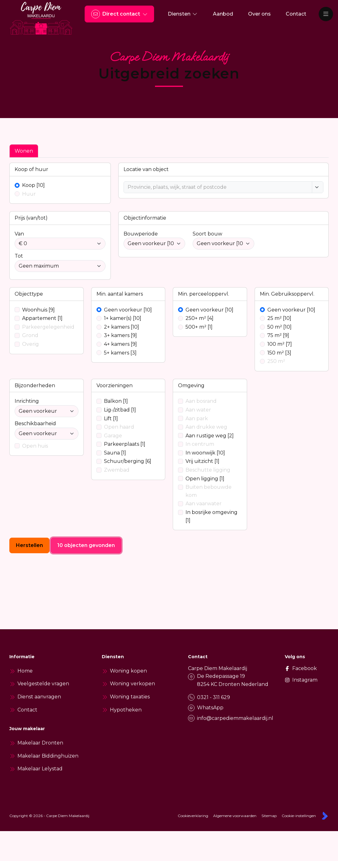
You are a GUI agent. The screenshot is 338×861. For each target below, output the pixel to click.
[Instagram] (292, 680)
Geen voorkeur (128, 310)
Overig (30, 344)
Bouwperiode (141, 234)
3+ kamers (120, 335)
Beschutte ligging (207, 470)
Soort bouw (207, 234)
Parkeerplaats (124, 444)
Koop (33, 185)
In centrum (199, 444)
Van (19, 234)
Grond (30, 335)
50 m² (279, 327)
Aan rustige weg (209, 436)
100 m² (279, 344)
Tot (19, 256)
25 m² (279, 318)
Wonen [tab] (24, 151)
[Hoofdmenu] (326, 14)
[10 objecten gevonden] (86, 545)
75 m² (278, 335)
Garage (113, 436)
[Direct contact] (119, 14)
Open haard (119, 427)
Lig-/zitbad (120, 410)
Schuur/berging (127, 461)
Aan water (198, 410)
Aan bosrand (201, 401)
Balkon (116, 401)
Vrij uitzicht (202, 461)
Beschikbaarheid (35, 423)
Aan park (196, 418)
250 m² (276, 361)
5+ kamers (120, 353)
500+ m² (199, 327)
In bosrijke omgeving (211, 516)
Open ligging (204, 479)
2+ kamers (121, 327)
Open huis (35, 446)
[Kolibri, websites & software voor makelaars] (325, 816)
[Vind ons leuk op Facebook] (292, 668)
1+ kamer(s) (122, 318)
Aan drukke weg (206, 427)
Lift (111, 418)
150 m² (279, 353)
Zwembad (116, 470)
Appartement (42, 318)
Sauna (115, 453)
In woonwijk (205, 453)
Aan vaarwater (203, 504)
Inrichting (27, 401)
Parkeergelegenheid (48, 327)
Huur (29, 194)
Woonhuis (38, 310)
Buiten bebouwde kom (208, 491)
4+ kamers (120, 344)
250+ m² (199, 318)
